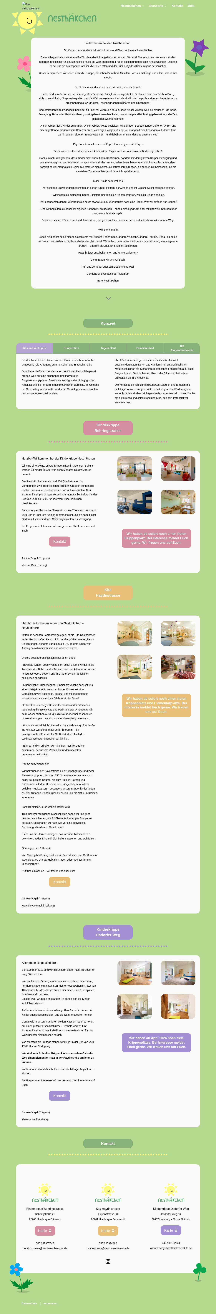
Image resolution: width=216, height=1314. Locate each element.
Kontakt (177, 6)
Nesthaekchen (131, 6)
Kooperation (71, 348)
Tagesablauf (108, 348)
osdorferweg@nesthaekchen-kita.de (171, 1248)
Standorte (156, 6)
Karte (42, 1231)
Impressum (50, 1303)
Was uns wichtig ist (34, 348)
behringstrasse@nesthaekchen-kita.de (45, 1248)
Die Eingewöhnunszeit (182, 348)
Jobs (190, 6)
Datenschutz (29, 1303)
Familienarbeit (145, 348)
